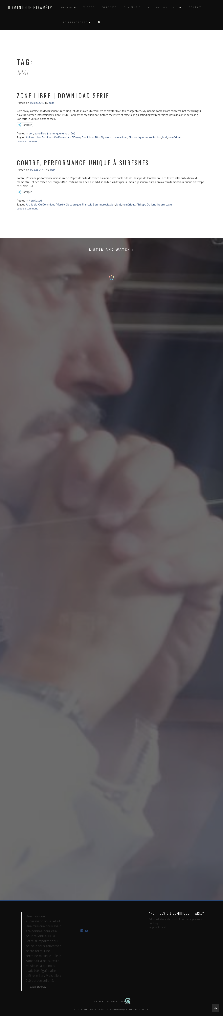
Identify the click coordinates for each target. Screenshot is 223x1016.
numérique (174, 137)
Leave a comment (27, 141)
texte (169, 204)
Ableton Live (33, 137)
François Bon (90, 204)
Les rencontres (74, 22)
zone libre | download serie (63, 95)
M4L (164, 137)
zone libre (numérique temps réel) (54, 133)
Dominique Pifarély (30, 7)
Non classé (35, 200)
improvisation (153, 137)
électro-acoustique (116, 137)
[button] (99, 22)
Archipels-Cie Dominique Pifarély (61, 137)
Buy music (132, 7)
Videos (89, 7)
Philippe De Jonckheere (151, 204)
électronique (136, 137)
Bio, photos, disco (163, 7)
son (31, 133)
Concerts (109, 7)
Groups (67, 7)
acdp (52, 103)
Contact (195, 7)
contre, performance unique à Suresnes (83, 162)
